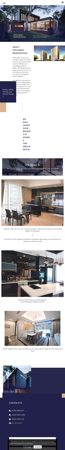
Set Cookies (28, 447)
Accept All (38, 447)
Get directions (17, 423)
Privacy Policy (18, 443)
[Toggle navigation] (63, 3)
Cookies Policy (29, 443)
